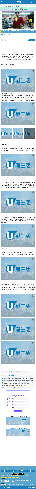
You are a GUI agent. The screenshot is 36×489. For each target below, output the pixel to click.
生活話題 (6, 34)
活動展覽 (2, 475)
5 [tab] (19, 9)
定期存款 (17, 6)
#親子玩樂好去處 (21, 484)
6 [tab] (20, 9)
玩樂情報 (14, 5)
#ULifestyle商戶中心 (15, 486)
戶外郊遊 (13, 477)
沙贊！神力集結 (4, 371)
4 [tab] (18, 9)
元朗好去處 (23, 475)
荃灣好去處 (28, 475)
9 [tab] (19, 10)
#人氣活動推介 (9, 484)
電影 (25, 371)
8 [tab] (18, 10)
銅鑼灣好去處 (17, 475)
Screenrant (6, 368)
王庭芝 (4, 37)
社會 (6, 477)
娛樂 (30, 5)
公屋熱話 (9, 6)
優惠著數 (8, 5)
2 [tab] (16, 9)
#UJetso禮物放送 (7, 486)
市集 (5, 475)
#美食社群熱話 (15, 484)
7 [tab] (17, 10)
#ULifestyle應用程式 (29, 484)
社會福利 (17, 477)
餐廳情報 (9, 477)
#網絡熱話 (23, 486)
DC (21, 371)
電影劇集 (11, 34)
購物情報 (19, 5)
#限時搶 (2, 486)
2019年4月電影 (11, 371)
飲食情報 (25, 5)
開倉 (8, 475)
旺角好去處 (3, 477)
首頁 (2, 34)
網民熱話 (2, 480)
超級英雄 (17, 371)
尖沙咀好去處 (12, 475)
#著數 (20, 486)
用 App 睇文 (32, 40)
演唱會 (4, 5)
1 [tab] (15, 9)
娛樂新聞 (13, 6)
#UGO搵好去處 (3, 484)
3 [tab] (17, 9)
